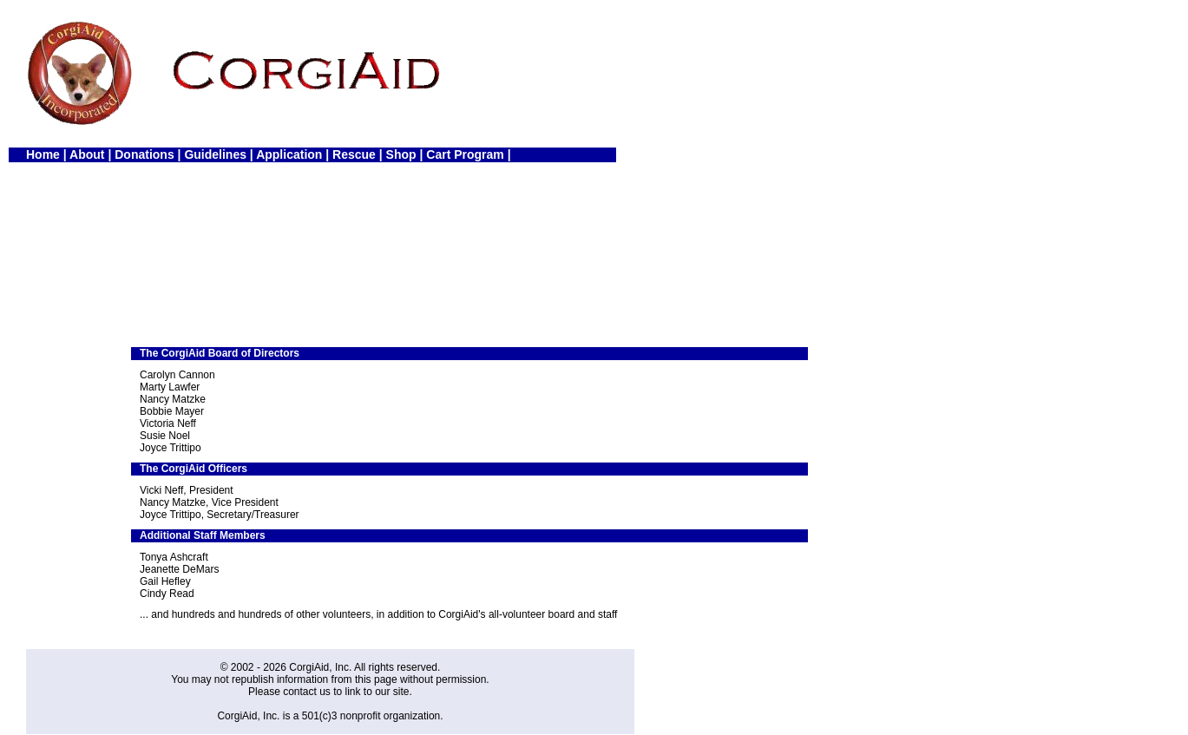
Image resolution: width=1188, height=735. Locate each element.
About (86, 154)
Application (289, 154)
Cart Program (464, 154)
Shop (401, 154)
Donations (144, 154)
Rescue (354, 154)
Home (43, 154)
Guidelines (215, 154)
